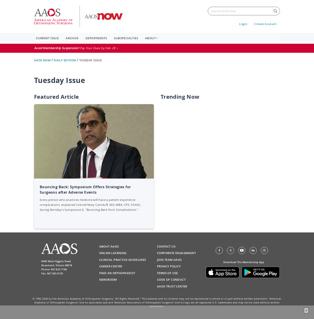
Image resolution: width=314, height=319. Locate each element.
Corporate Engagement (176, 253)
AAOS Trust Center (172, 286)
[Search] (244, 11)
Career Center (110, 266)
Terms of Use (167, 273)
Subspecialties (126, 38)
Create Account (265, 24)
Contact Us (166, 246)
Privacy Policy (169, 266)
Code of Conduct (171, 280)
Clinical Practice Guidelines (122, 260)
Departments (96, 38)
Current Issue (47, 38)
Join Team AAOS (169, 260)
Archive (72, 38)
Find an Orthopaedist (117, 273)
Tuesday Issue (90, 60)
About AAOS (109, 246)
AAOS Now (42, 60)
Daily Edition (65, 60)
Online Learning (113, 253)
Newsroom (108, 280)
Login (243, 24)
